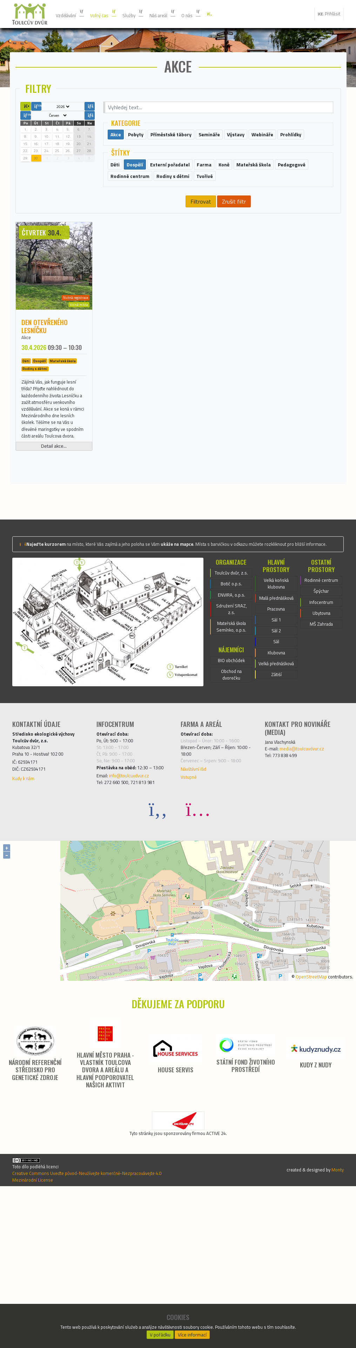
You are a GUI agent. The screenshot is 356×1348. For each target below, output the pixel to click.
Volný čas (112, 14)
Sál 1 (276, 739)
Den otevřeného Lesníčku (44, 376)
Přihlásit (326, 14)
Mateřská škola (63, 413)
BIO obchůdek (231, 784)
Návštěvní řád (197, 910)
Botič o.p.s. (231, 697)
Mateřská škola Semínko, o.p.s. (231, 748)
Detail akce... (54, 538)
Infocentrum (321, 718)
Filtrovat (200, 252)
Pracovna (276, 726)
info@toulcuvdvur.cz (136, 926)
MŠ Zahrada (321, 743)
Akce (27, 389)
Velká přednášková (276, 793)
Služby (146, 14)
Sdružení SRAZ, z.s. (231, 726)
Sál (276, 764)
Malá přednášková (276, 709)
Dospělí (39, 413)
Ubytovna (321, 730)
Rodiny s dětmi (34, 421)
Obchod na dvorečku (231, 801)
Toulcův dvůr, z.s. (231, 680)
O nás (213, 14)
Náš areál (180, 14)
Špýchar (321, 705)
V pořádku (159, 1332)
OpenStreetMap (302, 1129)
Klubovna (276, 776)
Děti (25, 413)
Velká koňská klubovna (276, 688)
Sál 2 (276, 751)
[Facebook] (158, 962)
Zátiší (276, 810)
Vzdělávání (73, 14)
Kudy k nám (26, 921)
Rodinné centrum (321, 688)
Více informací (192, 1332)
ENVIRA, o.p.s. (231, 710)
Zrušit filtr (234, 252)
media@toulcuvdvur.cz (309, 883)
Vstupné (190, 919)
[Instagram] (198, 962)
